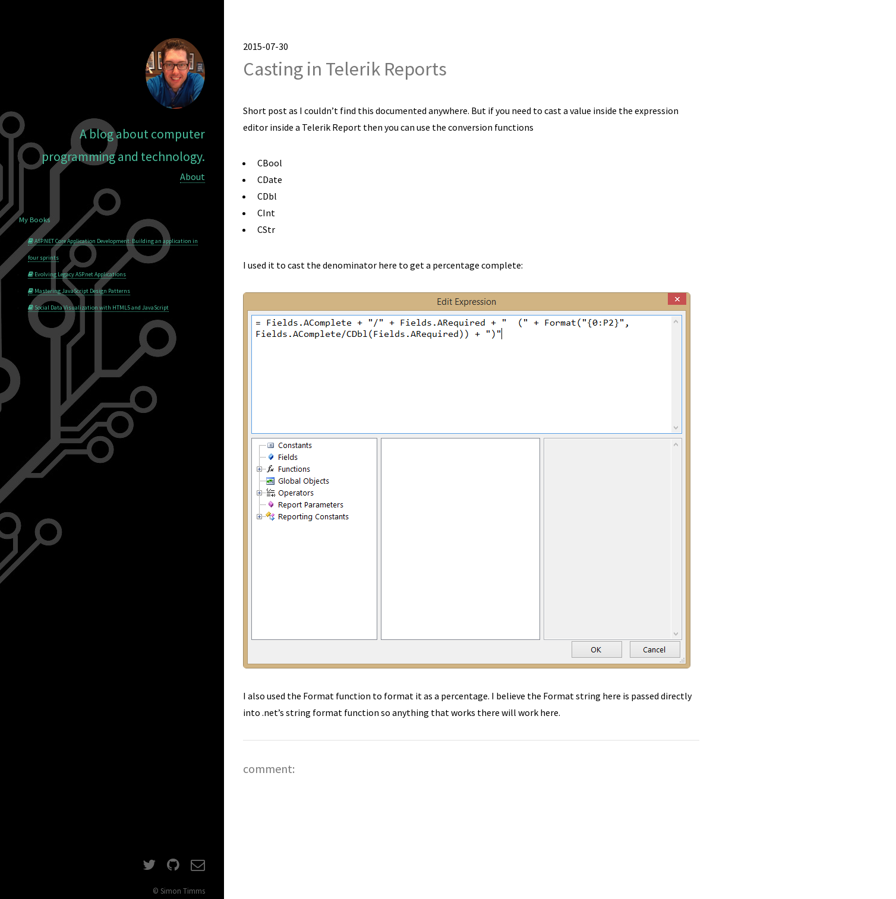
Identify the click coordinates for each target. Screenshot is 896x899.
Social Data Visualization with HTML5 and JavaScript (98, 307)
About (192, 176)
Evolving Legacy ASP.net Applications (77, 274)
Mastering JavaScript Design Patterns (79, 291)
